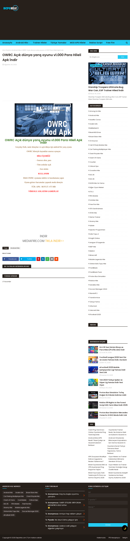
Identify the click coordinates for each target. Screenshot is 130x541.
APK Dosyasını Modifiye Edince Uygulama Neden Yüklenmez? (97, 459)
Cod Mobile (22, 500)
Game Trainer (94, 217)
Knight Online (94, 238)
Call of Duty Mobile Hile (98, 145)
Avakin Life (93, 124)
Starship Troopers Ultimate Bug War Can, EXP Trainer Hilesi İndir (106, 89)
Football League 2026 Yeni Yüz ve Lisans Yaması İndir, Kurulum (113, 358)
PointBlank (93, 268)
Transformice (94, 297)
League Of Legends (97, 242)
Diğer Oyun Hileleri (96, 187)
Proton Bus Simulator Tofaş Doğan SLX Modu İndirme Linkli (112, 393)
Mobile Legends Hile (97, 259)
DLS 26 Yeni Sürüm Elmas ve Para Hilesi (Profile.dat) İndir (112, 348)
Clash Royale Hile (96, 153)
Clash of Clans (95, 158)
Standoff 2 (93, 293)
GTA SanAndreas (96, 208)
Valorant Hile (94, 310)
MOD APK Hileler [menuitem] (78, 42)
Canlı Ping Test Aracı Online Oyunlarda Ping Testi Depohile (97, 432)
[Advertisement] (84, 20)
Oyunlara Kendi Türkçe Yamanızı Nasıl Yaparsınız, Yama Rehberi (116, 449)
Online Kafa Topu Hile (97, 264)
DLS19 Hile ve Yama (96, 183)
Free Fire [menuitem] (110, 42)
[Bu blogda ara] (103, 57)
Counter (92, 162)
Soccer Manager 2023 (30, 511)
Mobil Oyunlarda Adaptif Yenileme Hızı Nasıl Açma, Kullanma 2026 (118, 475)
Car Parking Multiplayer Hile (100, 149)
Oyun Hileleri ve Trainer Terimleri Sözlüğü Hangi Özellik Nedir (118, 467)
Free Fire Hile (94, 204)
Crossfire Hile (94, 170)
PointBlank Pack (95, 272)
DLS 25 (91, 175)
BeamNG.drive (95, 132)
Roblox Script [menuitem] (96, 42)
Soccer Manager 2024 (98, 289)
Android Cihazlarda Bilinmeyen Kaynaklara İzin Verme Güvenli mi (117, 440)
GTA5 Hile (93, 213)
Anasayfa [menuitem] (7, 42)
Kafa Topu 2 (94, 234)
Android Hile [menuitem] (22, 42)
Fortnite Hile (93, 200)
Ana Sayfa (6, 50)
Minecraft (93, 255)
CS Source (93, 141)
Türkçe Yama (94, 302)
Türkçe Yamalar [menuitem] (58, 42)
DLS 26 (91, 179)
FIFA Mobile (93, 196)
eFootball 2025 (95, 314)
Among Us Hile (95, 111)
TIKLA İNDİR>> (55, 241)
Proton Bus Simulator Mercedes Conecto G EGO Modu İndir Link (113, 413)
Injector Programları (97, 230)
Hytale (91, 225)
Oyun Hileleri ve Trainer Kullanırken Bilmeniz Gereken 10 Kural (118, 459)
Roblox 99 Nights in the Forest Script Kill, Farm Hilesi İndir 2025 (113, 403)
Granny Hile (93, 221)
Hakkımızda (101, 538)
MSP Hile (92, 247)
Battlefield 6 (94, 128)
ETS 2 (91, 191)
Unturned (93, 306)
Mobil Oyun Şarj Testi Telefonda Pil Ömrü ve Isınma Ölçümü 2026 (97, 475)
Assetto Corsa (95, 119)
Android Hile (16, 50)
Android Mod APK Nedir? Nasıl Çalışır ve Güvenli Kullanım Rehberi (96, 441)
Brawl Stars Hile (95, 136)
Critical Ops (93, 166)
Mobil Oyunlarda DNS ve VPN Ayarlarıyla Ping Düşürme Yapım (97, 467)
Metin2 (92, 251)
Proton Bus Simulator (97, 276)
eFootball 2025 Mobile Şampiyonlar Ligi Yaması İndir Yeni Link (112, 370)
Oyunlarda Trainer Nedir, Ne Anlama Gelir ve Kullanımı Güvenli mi (117, 432)
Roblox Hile (93, 280)
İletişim (125, 538)
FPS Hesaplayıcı (114, 538)
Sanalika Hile (94, 285)
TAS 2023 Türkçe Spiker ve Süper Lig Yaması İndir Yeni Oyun (111, 382)
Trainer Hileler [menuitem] (40, 42)
